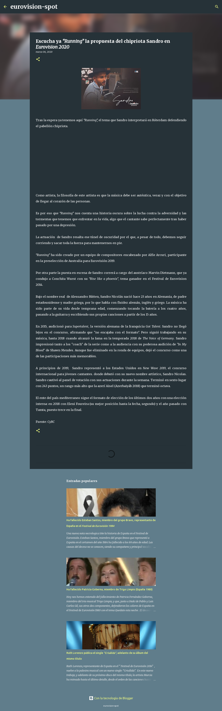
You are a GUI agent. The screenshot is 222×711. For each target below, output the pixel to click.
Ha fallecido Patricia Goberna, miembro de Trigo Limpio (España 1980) (109, 589)
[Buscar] (62, 6)
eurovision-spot (34, 6)
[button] (38, 59)
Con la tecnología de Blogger (111, 698)
